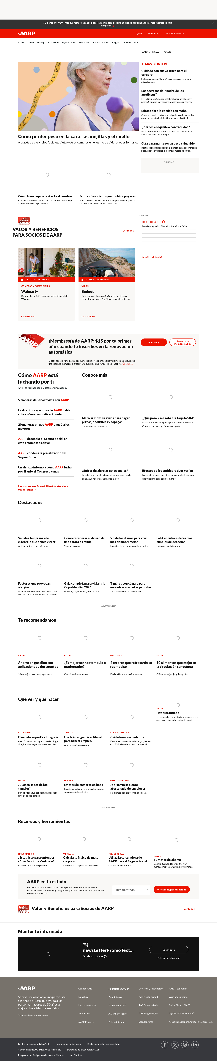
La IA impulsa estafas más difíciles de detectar (174, 540)
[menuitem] (21, 44)
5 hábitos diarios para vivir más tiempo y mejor (128, 540)
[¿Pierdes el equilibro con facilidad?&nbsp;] (170, 130)
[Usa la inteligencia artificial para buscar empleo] (85, 726)
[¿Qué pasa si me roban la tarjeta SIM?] (170, 407)
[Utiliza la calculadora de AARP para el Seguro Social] (129, 847)
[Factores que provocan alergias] (39, 574)
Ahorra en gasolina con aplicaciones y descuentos (38, 665)
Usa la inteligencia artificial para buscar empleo (83, 739)
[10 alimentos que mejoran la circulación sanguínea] (177, 653)
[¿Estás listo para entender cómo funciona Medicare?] (39, 847)
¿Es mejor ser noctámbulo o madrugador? (85, 665)
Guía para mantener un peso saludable (168, 143)
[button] (213, 22)
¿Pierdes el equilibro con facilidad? (165, 127)
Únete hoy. (127, 363)
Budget (88, 291)
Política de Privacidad (168, 957)
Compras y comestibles (35, 286)
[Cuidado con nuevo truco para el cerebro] (170, 76)
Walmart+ (29, 291)
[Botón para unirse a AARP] (154, 342)
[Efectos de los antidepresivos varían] (170, 459)
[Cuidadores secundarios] (131, 725)
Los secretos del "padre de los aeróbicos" (162, 92)
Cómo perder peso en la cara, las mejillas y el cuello (74, 136)
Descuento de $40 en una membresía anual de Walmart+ (44, 297)
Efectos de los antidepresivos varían (167, 470)
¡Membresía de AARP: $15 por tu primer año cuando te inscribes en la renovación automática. (91, 346)
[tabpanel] (169, 51)
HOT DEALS (151, 222)
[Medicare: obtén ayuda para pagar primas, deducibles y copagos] (110, 407)
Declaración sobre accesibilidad (103, 1043)
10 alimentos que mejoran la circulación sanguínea (176, 665)
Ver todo (128, 230)
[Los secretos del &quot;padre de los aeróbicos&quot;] (170, 96)
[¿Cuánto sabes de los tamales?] (39, 775)
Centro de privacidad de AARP (34, 1043)
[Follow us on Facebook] (165, 1045)
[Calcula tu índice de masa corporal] (84, 847)
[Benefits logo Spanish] (25, 224)
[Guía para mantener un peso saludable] (170, 147)
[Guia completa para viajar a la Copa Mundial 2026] (85, 573)
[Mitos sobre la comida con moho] (170, 114)
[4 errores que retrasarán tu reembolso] (131, 653)
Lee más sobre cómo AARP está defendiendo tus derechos (44, 488)
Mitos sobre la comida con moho (164, 111)
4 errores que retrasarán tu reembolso (131, 665)
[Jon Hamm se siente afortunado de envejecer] (131, 773)
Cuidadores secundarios (127, 737)
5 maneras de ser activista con (43, 400)
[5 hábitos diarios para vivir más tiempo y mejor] (131, 527)
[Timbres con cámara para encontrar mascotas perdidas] (131, 573)
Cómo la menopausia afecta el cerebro (45, 196)
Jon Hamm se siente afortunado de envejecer (127, 786)
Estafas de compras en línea (83, 785)
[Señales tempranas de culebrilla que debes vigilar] (39, 527)
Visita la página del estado (171, 889)
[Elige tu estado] (131, 890)
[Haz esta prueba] (177, 713)
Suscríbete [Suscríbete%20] (169, 949)
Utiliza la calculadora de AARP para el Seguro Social (127, 859)
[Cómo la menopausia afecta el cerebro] (47, 181)
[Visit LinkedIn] (195, 1045)
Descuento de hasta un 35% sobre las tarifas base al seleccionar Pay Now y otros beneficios (106, 297)
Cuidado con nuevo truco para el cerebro (164, 72)
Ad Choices (76, 1055)
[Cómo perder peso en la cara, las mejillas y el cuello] (78, 104)
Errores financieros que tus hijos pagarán (107, 196)
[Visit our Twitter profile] (175, 1045)
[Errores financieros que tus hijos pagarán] (109, 181)
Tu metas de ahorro (167, 859)
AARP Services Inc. (118, 1013)
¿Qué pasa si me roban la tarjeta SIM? (168, 418)
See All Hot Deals (151, 256)
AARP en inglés (150, 51)
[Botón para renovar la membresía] (183, 342)
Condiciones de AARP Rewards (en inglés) (39, 1049)
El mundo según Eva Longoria (38, 737)
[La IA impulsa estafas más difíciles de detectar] (177, 527)
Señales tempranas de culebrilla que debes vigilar (36, 540)
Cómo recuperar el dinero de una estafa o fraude (84, 540)
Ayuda (139, 33)
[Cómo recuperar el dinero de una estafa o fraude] (85, 527)
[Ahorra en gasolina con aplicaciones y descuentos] (39, 653)
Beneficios (153, 33)
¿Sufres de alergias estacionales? (105, 470)
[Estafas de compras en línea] (85, 773)
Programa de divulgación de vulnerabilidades (41, 1055)
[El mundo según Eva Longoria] (39, 725)
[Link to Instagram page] (185, 1045)
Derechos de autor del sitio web (83, 1049)
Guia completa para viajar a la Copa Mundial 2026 (84, 585)
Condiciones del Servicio (68, 1043)
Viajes (85, 286)
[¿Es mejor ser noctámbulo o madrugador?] (85, 653)
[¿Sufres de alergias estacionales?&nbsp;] (110, 459)
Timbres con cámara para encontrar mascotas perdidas (130, 585)
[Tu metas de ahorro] (176, 847)
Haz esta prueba (167, 713)
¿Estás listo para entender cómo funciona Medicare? (36, 859)
